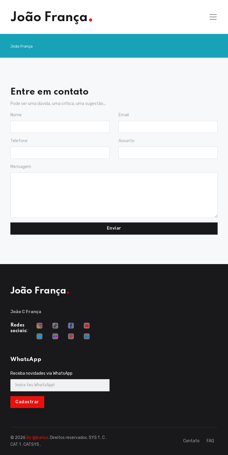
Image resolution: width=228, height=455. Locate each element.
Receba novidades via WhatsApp (41, 373)
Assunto (126, 140)
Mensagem (20, 166)
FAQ (210, 440)
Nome (16, 114)
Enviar (114, 228)
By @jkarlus (37, 437)
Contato (191, 440)
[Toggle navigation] (213, 17)
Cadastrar (27, 401)
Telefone (19, 140)
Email (123, 114)
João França (21, 46)
